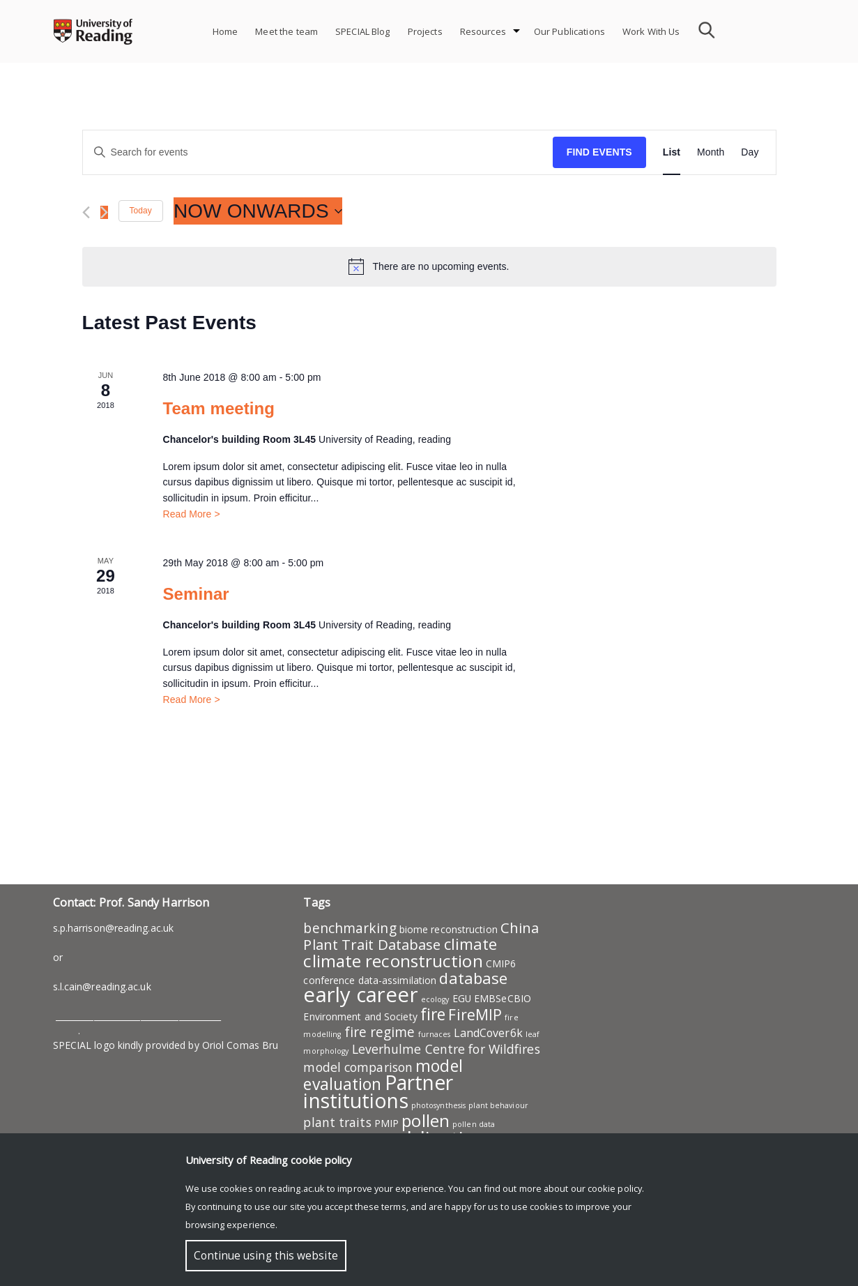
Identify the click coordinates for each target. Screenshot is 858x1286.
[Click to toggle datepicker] (258, 211)
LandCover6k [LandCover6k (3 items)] (488, 1033)
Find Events (599, 152)
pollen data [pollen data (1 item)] (473, 1124)
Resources (483, 31)
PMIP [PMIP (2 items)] (386, 1123)
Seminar (195, 593)
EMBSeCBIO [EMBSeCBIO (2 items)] (502, 998)
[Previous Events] (86, 212)
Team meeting (218, 408)
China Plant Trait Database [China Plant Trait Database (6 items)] (421, 936)
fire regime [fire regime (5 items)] (379, 1032)
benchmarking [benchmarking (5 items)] (349, 928)
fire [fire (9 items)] (432, 1014)
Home (225, 31)
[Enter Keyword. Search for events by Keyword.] (318, 152)
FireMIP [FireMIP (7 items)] (475, 1014)
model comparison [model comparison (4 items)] (358, 1067)
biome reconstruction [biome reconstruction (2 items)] (448, 929)
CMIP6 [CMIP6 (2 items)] (501, 963)
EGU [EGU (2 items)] (461, 998)
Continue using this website (266, 1255)
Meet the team (286, 31)
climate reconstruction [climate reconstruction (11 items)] (392, 960)
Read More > (191, 514)
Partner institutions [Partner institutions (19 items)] (378, 1091)
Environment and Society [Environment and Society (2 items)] (360, 1016)
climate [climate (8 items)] (471, 943)
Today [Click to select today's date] (141, 210)
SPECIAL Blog (362, 31)
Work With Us (651, 31)
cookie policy (615, 1188)
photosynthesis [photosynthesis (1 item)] (438, 1105)
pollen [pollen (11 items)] (425, 1120)
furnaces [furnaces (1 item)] (434, 1034)
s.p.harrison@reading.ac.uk (113, 928)
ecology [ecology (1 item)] (435, 999)
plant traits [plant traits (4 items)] (337, 1122)
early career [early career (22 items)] (360, 994)
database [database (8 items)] (473, 977)
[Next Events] (104, 212)
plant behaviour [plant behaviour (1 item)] (498, 1105)
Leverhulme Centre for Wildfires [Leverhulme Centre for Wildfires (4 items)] (446, 1049)
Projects (425, 31)
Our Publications (569, 31)
